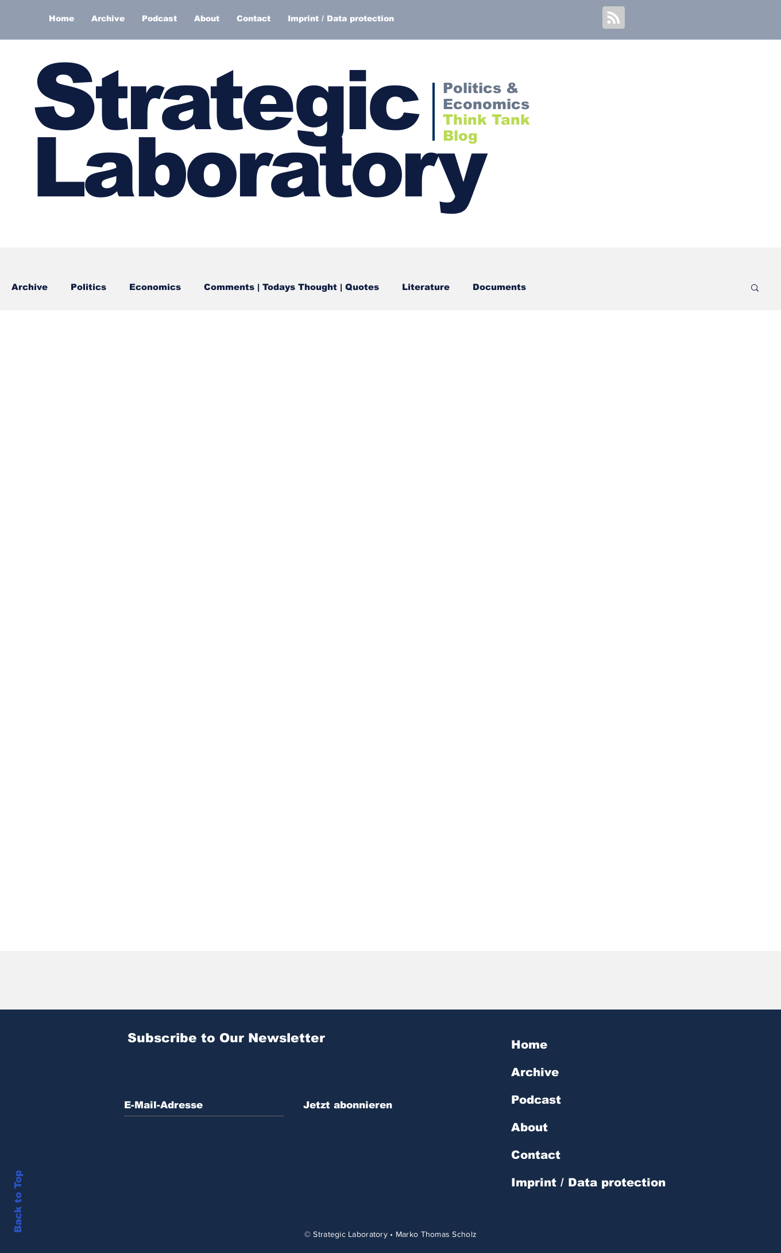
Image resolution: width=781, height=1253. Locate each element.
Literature (426, 287)
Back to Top (18, 1201)
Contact (535, 1154)
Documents (499, 287)
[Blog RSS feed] (613, 18)
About (529, 1127)
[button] (754, 289)
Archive (29, 287)
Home (529, 1044)
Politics (88, 287)
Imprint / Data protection (588, 1182)
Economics (155, 287)
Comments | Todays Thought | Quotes (291, 287)
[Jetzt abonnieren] (347, 1105)
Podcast (536, 1099)
